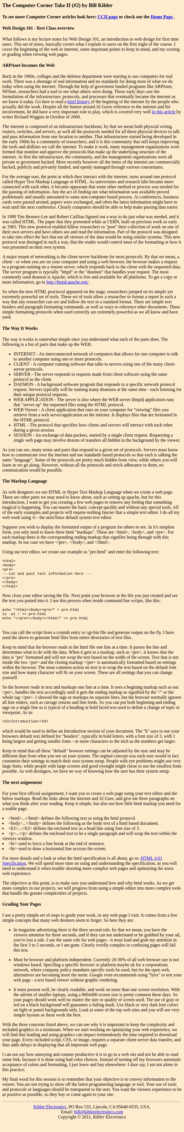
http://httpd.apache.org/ (67, 282)
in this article (164, 111)
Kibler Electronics (49, 1117)
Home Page (162, 16)
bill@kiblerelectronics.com (98, 1122)
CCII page (108, 16)
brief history (79, 101)
